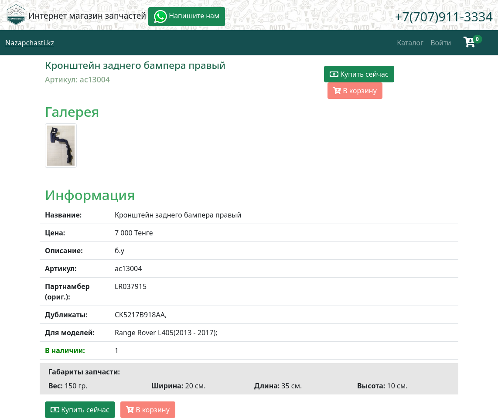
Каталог (410, 43)
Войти (440, 43)
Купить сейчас (359, 74)
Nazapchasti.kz (29, 43)
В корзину (355, 90)
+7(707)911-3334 (444, 16)
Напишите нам (186, 16)
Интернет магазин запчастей (87, 15)
